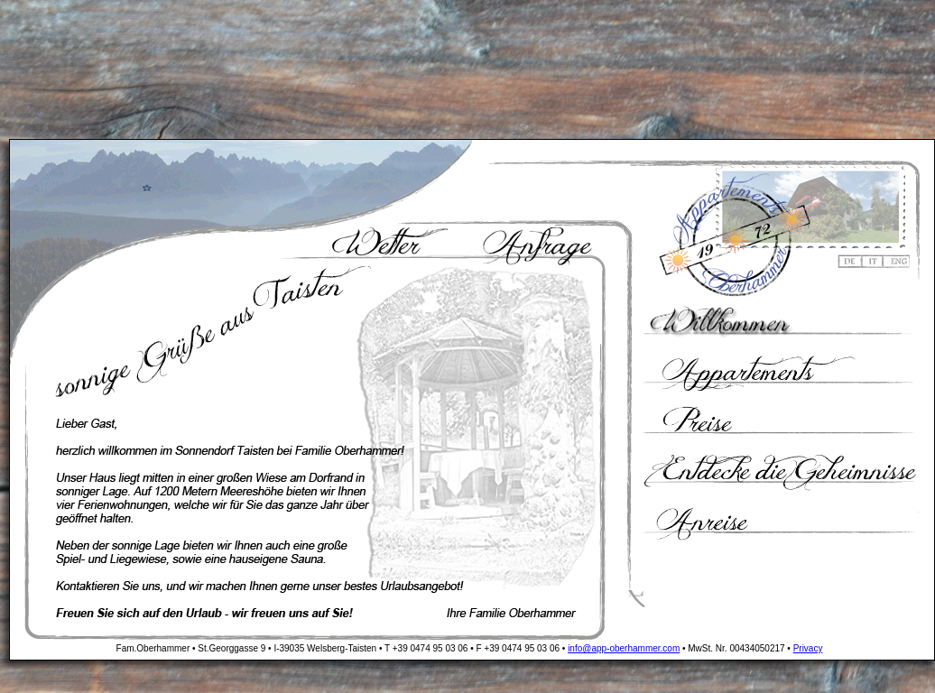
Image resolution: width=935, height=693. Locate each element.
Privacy (808, 648)
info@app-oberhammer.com (624, 648)
